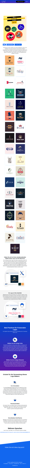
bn (26, 432)
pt (12, 432)
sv (29, 432)
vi (19, 432)
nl (10, 432)
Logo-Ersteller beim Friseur (9, 387)
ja (14, 432)
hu (23, 432)
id (18, 432)
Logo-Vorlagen (10, 44)
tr (7, 432)
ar (24, 432)
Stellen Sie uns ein (20, 1)
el (11, 432)
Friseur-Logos (18, 44)
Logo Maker (19, 264)
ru (6, 432)
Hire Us (14, 22)
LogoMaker (12, 462)
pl (15, 432)
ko (21, 432)
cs (16, 432)
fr (2, 432)
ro (27, 432)
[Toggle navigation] (27, 1)
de (3, 432)
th (20, 432)
